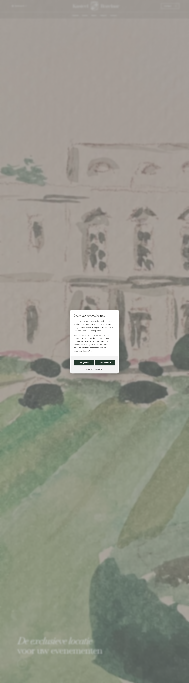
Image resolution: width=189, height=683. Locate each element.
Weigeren (84, 362)
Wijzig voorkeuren (94, 369)
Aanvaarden (105, 362)
